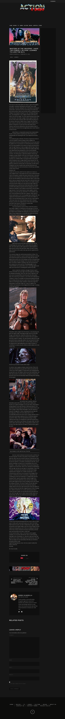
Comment (11, 635)
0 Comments (16, 57)
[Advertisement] (32, 22)
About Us (53, 704)
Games (21, 25)
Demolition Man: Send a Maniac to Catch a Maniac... (17, 581)
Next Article (32, 577)
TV (18, 25)
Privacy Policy (45, 706)
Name (10, 660)
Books (30, 25)
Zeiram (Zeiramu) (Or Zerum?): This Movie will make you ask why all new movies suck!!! (31, 582)
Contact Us (20, 706)
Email (10, 667)
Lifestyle (35, 25)
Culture (26, 25)
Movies (15, 25)
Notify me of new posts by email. (17, 683)
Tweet (27, 558)
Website (11, 674)
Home (11, 25)
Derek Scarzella (14, 54)
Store (40, 25)
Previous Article (17, 578)
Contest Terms (32, 706)
